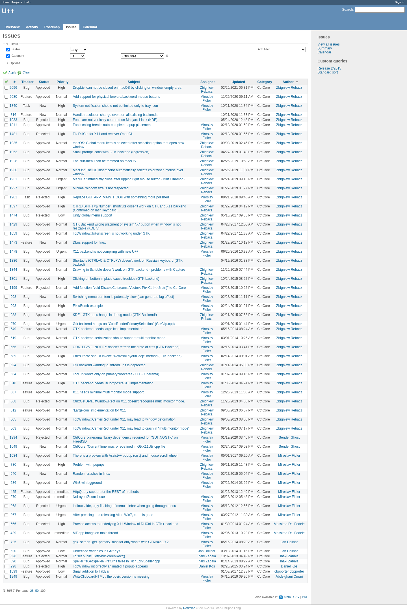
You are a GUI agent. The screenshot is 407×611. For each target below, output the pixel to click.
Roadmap (52, 27)
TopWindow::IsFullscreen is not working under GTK (111, 233)
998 (13, 297)
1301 (13, 279)
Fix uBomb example (88, 306)
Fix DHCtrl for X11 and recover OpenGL (103, 134)
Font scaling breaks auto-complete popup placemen (112, 125)
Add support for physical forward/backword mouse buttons (116, 97)
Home (5, 2)
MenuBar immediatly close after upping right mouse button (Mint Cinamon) (129, 179)
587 (13, 392)
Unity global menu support (92, 215)
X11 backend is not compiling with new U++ (105, 251)
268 (13, 506)
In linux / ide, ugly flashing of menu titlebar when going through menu (124, 506)
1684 (13, 456)
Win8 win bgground (87, 483)
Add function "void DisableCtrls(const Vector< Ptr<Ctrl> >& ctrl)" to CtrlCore (129, 288)
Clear (26, 72)
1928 (13, 161)
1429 (13, 224)
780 (13, 465)
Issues (71, 27)
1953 (13, 152)
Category (17, 55)
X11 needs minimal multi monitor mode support (108, 392)
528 (13, 556)
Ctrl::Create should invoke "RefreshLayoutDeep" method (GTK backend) (127, 356)
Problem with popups (88, 465)
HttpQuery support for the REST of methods (105, 492)
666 (13, 524)
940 (13, 474)
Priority (62, 82)
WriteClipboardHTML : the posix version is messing (111, 576)
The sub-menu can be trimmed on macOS (104, 161)
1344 (13, 270)
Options (15, 63)
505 (13, 419)
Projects (17, 2)
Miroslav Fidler (206, 99)
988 (13, 315)
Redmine (189, 608)
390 (13, 561)
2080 (13, 97)
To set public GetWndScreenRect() (99, 556)
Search (347, 10)
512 (13, 410)
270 (13, 497)
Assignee (207, 82)
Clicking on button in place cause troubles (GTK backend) (116, 279)
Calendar (90, 27)
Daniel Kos (207, 566)
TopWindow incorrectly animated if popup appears (110, 566)
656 (13, 347)
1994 (13, 437)
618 (13, 383)
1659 (13, 233)
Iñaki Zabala (207, 556)
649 (13, 329)
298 (13, 566)
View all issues (328, 44)
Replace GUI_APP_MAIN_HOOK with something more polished (121, 197)
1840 (13, 106)
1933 (13, 120)
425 (13, 492)
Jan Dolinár (289, 542)
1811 (13, 125)
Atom (287, 597)
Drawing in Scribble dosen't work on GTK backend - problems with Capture (129, 270)
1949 (13, 576)
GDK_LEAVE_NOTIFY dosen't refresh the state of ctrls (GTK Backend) (126, 347)
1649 (13, 446)
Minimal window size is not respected (100, 188)
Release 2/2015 (329, 68)
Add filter (264, 49)
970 (13, 324)
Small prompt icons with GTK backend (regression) (111, 152)
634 (13, 374)
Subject (134, 82)
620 (13, 551)
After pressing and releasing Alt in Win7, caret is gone (113, 515)
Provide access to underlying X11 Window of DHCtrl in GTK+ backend (125, 524)
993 (13, 306)
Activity (32, 27)
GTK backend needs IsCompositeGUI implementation (113, 383)
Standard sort (327, 72)
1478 (13, 251)
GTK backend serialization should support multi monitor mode (119, 338)
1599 (13, 571)
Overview (12, 27)
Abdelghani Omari (289, 576)
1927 (13, 188)
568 (13, 401)
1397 (13, 206)
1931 (13, 179)
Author (288, 82)
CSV (296, 597)
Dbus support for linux (89, 242)
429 (13, 533)
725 (13, 542)
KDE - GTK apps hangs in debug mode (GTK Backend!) (115, 315)
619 (13, 338)
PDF (305, 597)
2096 (13, 88)
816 (13, 115)
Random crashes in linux (91, 474)
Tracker (27, 82)
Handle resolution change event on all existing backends (115, 115)
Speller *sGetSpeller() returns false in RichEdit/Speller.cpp (116, 561)
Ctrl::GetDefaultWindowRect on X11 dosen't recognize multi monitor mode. (129, 401)
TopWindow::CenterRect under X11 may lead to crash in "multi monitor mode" (131, 428)
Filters (14, 44)
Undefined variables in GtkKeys (96, 551)
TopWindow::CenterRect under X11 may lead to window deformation (124, 419)
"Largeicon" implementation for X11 (99, 410)
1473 (13, 242)
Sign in (399, 2)
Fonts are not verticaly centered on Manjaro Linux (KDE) (115, 120)
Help (28, 2)
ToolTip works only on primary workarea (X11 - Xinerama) (116, 374)
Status (15, 49)
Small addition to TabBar (91, 571)
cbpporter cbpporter (289, 571)
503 (13, 428)
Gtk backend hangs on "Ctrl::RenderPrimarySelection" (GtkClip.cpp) (124, 324)
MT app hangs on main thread (95, 533)
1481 (13, 134)
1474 (13, 215)
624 (13, 365)
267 (13, 515)
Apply (12, 72)
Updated (238, 82)
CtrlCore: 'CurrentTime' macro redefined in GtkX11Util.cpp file (119, 446)
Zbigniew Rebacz (207, 90)
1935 (13, 143)
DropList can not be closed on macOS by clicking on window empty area (127, 88)
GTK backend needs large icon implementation (108, 329)
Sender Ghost (289, 437)
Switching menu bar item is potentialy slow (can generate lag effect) (123, 297)
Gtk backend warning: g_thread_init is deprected (109, 365)
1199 (13, 288)
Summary (324, 48)
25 (32, 590)
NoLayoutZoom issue (89, 497)
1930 (13, 170)
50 (37, 590)
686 (13, 483)
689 (13, 356)
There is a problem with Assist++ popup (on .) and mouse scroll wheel (125, 456)
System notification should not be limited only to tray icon (115, 106)
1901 (13, 197)
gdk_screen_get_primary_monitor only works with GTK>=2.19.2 (120, 542)
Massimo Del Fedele (289, 524)
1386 (13, 261)
